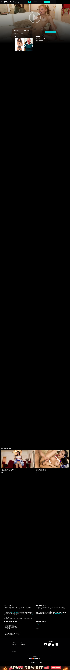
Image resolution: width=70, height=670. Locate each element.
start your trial (50, 32)
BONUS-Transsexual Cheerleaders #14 (8, 469)
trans (42, 38)
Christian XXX (27, 51)
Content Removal (35, 656)
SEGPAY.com (45, 655)
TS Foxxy (2, 470)
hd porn (45, 38)
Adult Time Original (39, 40)
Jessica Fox (6, 470)
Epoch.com (17, 655)
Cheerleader (38, 38)
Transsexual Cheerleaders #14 (41, 469)
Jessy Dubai (17, 51)
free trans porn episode (59, 613)
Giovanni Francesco (43, 470)
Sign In (53, 1)
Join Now (47, 1)
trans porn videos (23, 614)
